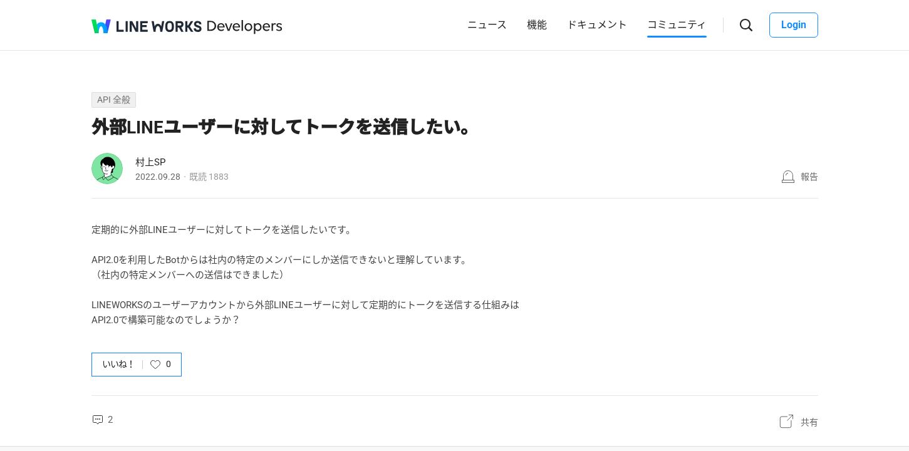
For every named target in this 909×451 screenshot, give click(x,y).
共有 (809, 422)
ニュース (487, 25)
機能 (537, 25)
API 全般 (113, 100)
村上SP (150, 162)
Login (793, 25)
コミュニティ (677, 25)
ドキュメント (597, 25)
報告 (809, 177)
